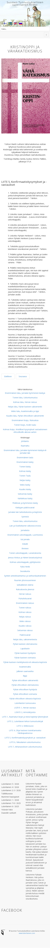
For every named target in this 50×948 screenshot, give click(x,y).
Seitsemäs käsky (25, 494)
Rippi (25, 676)
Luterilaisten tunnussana (25, 703)
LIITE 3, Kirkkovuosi (25, 726)
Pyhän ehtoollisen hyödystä (25, 689)
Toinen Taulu (25, 475)
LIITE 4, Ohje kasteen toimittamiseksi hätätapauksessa (25, 731)
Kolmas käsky (25, 471)
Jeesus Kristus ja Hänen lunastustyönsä (25, 557)
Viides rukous (25, 621)
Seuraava (23, 376)
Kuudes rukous (25, 626)
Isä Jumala (25, 539)
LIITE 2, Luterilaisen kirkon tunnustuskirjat (25, 721)
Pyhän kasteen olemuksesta (25, 644)
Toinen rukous (25, 607)
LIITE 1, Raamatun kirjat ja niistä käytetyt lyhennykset (25, 716)
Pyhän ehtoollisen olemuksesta (25, 685)
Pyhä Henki (25, 566)
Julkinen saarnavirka (25, 671)
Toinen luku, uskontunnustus (25, 521)
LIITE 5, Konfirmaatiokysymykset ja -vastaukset (25, 737)
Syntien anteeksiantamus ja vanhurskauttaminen (25, 575)
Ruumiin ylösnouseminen (25, 580)
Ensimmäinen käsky (25, 462)
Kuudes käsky (25, 489)
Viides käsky (25, 484)
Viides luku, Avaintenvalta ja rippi (25, 411)
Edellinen (8, 376)
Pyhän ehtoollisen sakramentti (25, 680)
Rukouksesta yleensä (25, 589)
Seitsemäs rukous (25, 630)
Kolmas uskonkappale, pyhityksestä (25, 562)
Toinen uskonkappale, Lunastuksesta (25, 553)
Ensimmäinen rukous (25, 603)
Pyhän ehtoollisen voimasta (25, 694)
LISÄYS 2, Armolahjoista (25, 712)
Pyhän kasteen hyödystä (25, 653)
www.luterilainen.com (27, 933)
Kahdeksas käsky (25, 498)
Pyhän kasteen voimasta (25, 657)
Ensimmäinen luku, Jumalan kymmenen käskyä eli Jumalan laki (25, 451)
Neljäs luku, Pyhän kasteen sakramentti (25, 406)
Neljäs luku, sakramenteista (25, 639)
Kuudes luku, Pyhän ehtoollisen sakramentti (25, 415)
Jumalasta (25, 530)
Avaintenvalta (25, 666)
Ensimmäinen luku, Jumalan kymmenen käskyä (25, 393)
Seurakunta (25, 571)
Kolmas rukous (25, 612)
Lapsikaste (25, 648)
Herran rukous (25, 594)
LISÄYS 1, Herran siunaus (25, 707)
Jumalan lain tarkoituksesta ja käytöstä (25, 512)
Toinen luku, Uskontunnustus (25, 397)
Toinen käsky (25, 466)
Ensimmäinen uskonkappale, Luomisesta (25, 535)
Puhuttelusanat (25, 598)
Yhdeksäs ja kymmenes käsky (25, 503)
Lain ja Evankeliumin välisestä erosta (25, 525)
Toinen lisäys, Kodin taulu (25, 425)
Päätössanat (25, 635)
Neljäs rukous (25, 616)
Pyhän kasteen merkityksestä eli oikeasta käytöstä (25, 662)
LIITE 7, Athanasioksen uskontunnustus (25, 746)
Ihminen (25, 548)
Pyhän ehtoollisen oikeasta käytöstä (25, 698)
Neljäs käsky (25, 480)
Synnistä (25, 516)
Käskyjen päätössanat (25, 507)
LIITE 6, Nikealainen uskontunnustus (25, 742)
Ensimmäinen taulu (25, 457)
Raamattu (25, 445)
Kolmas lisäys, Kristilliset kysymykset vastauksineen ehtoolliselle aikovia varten (25, 430)
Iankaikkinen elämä (25, 585)
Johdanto (25, 441)
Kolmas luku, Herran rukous (25, 402)
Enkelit (25, 544)
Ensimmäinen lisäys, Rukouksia (25, 420)
